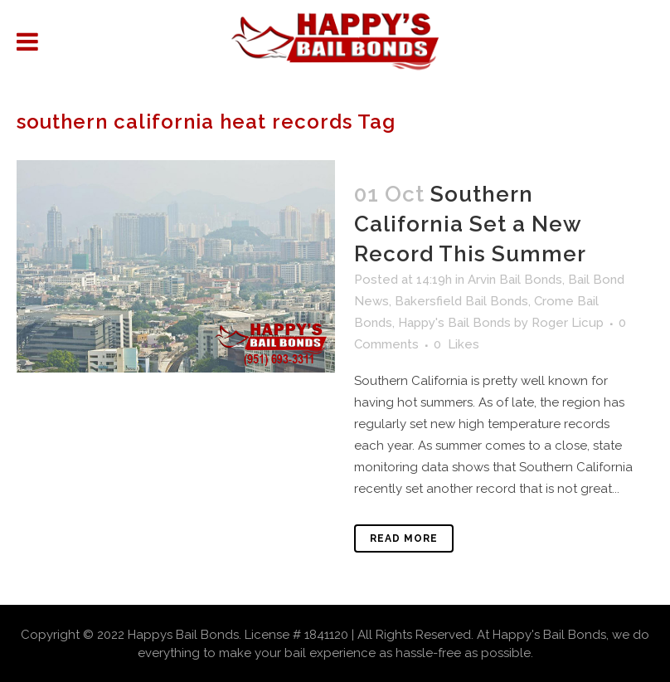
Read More (404, 538)
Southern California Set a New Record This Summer (470, 224)
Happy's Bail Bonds (454, 322)
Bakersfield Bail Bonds (461, 301)
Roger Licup (568, 322)
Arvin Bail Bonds (515, 279)
